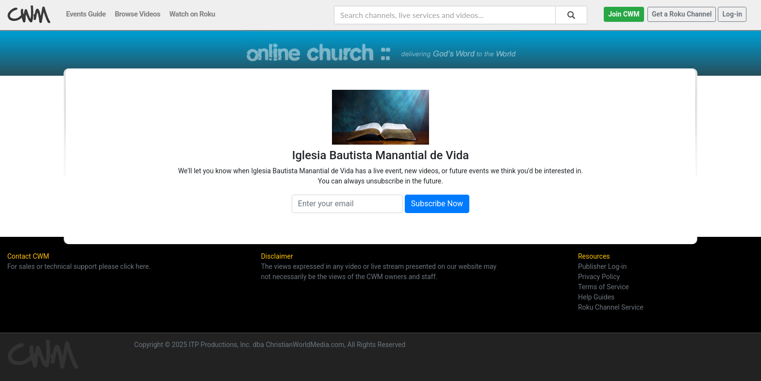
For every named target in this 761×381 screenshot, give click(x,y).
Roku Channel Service (611, 307)
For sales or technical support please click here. (78, 266)
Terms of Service (603, 287)
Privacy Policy (599, 277)
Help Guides (596, 297)
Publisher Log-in (602, 266)
